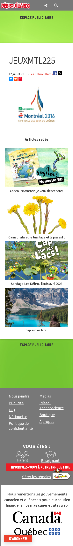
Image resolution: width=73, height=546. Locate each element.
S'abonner (18, 538)
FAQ (12, 410)
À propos (47, 421)
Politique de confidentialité (21, 426)
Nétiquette (18, 417)
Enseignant (50, 460)
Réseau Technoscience (52, 405)
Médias (45, 396)
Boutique (47, 415)
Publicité (16, 403)
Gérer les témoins (36, 477)
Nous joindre (19, 396)
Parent (22, 460)
